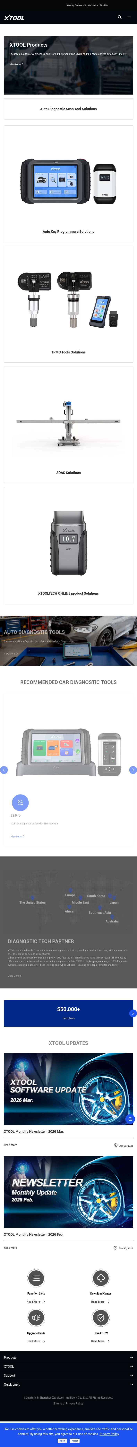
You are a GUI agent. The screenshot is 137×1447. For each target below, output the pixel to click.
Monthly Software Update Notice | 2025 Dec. (89, 5)
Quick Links (12, 1384)
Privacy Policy (74, 1403)
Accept (75, 1441)
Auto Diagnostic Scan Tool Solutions (68, 109)
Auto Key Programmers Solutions (68, 231)
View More (17, 64)
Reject (62, 1441)
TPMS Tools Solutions (68, 352)
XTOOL (9, 1366)
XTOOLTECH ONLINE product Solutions (68, 593)
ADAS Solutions (68, 473)
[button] (133, 1013)
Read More (36, 1302)
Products (10, 1357)
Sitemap (59, 1403)
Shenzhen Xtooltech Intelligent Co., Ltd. (63, 1397)
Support (9, 1375)
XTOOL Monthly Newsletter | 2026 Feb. (34, 1234)
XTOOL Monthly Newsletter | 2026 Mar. (34, 1131)
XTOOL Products (28, 45)
